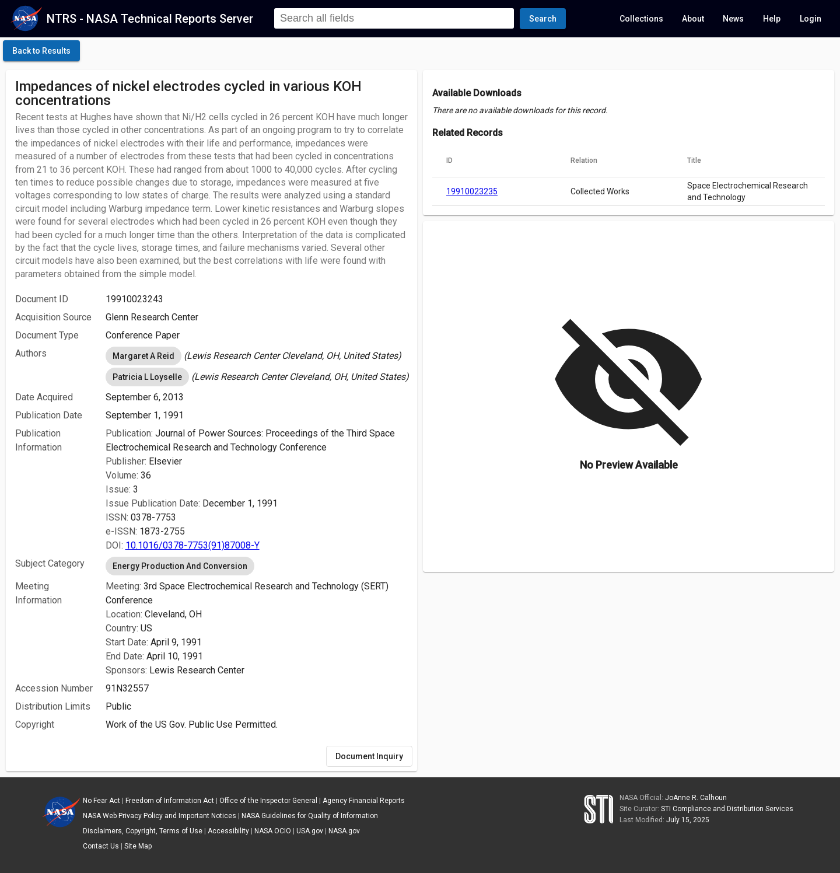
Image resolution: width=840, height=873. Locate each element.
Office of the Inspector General (268, 801)
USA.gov (309, 831)
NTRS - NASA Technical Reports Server (150, 19)
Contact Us (101, 846)
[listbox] (257, 356)
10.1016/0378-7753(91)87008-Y (192, 545)
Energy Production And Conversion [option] (180, 566)
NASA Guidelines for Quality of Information (310, 816)
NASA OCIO (272, 831)
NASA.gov (344, 831)
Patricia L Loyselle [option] (147, 377)
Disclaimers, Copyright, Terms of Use (142, 831)
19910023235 (472, 191)
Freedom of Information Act (169, 801)
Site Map (138, 846)
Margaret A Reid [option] (143, 356)
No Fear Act (101, 801)
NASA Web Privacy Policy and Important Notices (159, 816)
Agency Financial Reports (364, 801)
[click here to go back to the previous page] (41, 50)
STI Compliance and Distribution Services (727, 809)
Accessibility (228, 831)
